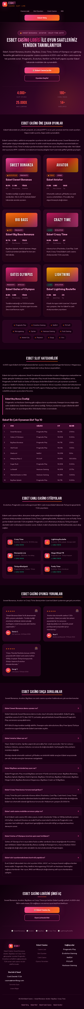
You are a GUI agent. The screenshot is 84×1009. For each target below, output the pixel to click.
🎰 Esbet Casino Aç (42, 910)
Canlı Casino (52, 11)
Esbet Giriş (42, 18)
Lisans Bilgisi (14, 989)
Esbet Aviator (57, 1005)
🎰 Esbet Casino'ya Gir (42, 70)
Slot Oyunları (38, 11)
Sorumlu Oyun (14, 985)
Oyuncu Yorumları (42, 962)
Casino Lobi (25, 11)
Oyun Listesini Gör (42, 918)
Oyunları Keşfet (42, 78)
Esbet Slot (34, 1005)
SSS (62, 11)
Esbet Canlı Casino (45, 1005)
